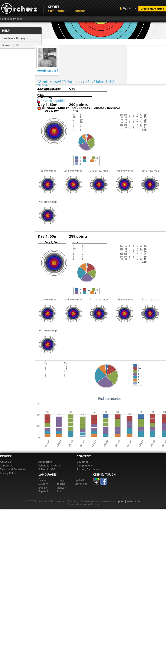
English (42, 487)
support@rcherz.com (127, 501)
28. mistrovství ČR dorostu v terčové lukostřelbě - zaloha (76, 83)
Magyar (61, 487)
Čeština (42, 480)
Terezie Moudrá (47, 70)
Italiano (60, 484)
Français (61, 480)
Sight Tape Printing (11, 19)
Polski (59, 491)
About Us (5, 461)
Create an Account (152, 8)
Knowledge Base (12, 45)
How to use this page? (15, 38)
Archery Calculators (88, 469)
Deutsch (43, 484)
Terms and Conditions (13, 469)
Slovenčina (81, 484)
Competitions (57, 11)
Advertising (45, 461)
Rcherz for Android (49, 465)
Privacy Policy (8, 473)
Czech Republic (54, 101)
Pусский (79, 480)
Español (43, 491)
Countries (79, 11)
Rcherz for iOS (46, 469)
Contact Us (6, 465)
